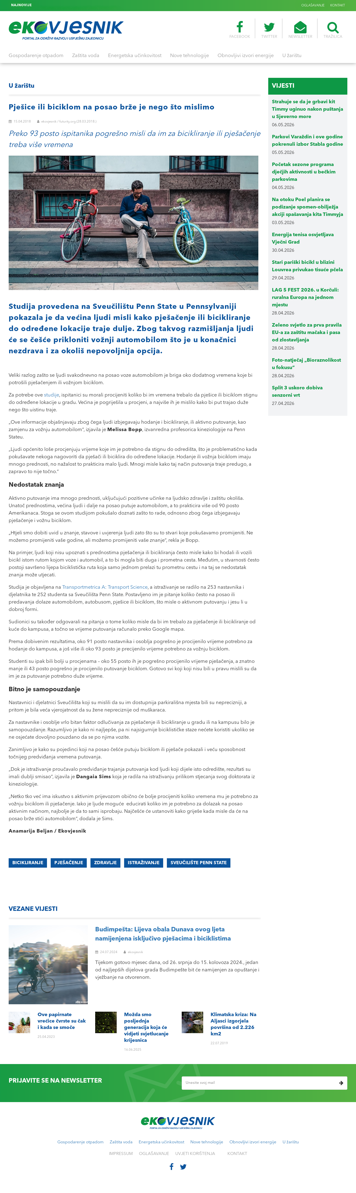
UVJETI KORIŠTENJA (195, 1154)
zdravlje (105, 863)
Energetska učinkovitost (134, 55)
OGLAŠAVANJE (313, 5)
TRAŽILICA (333, 30)
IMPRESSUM (121, 1154)
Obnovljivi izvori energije (246, 55)
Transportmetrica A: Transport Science (105, 587)
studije (51, 395)
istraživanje (143, 863)
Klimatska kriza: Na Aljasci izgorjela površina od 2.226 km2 (82, 5)
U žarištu (292, 55)
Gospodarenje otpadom (36, 55)
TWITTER (269, 30)
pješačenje (68, 863)
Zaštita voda (85, 55)
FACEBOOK (239, 30)
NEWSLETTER (300, 30)
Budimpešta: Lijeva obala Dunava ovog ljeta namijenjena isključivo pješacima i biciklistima (163, 934)
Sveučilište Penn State (199, 863)
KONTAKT (337, 5)
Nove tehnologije (189, 55)
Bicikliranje (27, 863)
